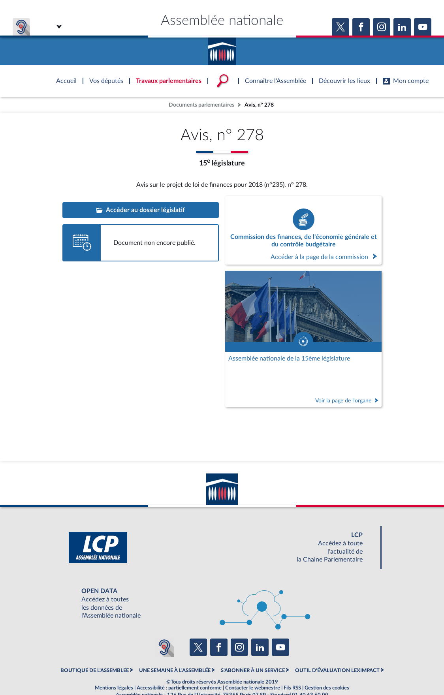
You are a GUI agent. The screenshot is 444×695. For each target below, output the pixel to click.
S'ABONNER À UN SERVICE (253, 670)
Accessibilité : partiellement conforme (179, 688)
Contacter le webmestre (252, 688)
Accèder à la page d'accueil (222, 48)
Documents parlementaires (201, 105)
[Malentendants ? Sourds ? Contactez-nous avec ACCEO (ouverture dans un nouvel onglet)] (164, 647)
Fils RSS (292, 688)
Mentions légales (114, 688)
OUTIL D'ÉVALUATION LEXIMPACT (337, 670)
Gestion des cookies (327, 688)
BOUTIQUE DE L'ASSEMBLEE (94, 670)
